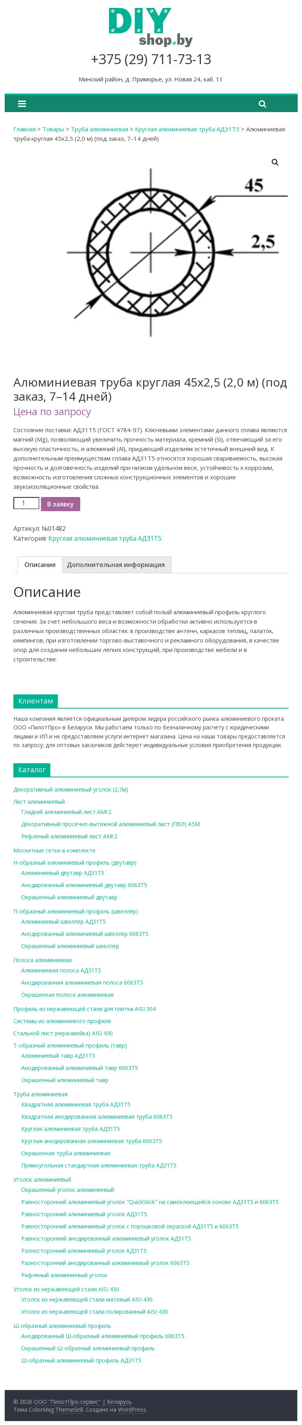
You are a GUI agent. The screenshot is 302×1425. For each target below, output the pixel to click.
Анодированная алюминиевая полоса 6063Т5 (82, 982)
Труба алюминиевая (99, 129)
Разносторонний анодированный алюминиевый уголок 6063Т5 (105, 1263)
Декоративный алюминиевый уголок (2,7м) (70, 789)
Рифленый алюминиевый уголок (64, 1275)
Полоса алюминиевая (42, 960)
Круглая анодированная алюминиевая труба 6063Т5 (91, 1141)
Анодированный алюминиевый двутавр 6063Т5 (84, 885)
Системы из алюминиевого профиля (62, 1021)
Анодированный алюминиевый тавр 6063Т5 (79, 1068)
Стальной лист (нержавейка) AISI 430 (63, 1033)
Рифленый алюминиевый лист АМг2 (69, 836)
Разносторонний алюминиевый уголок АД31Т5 (84, 1250)
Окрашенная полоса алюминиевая (67, 994)
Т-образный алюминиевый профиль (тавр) (70, 1045)
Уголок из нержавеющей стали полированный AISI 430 (94, 1311)
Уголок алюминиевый (42, 1179)
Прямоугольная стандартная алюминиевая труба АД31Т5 (99, 1165)
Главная (24, 129)
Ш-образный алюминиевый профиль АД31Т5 (81, 1360)
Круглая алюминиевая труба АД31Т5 (187, 129)
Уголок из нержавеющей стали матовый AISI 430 (87, 1299)
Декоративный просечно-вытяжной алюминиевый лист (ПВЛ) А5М (110, 824)
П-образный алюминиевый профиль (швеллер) (75, 911)
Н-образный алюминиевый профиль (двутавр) (74, 862)
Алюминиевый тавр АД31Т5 (58, 1055)
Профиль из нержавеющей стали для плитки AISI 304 (84, 1009)
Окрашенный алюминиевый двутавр (69, 897)
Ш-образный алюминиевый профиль (62, 1325)
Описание (40, 564)
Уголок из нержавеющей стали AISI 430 (66, 1289)
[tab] (40, 565)
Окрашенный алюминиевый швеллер (70, 946)
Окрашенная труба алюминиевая (65, 1153)
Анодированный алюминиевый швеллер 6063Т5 (85, 933)
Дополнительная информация (116, 564)
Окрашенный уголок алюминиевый (67, 1189)
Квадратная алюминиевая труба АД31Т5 (76, 1104)
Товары (53, 129)
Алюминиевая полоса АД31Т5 (61, 970)
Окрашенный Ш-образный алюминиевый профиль (88, 1348)
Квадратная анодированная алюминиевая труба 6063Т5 (97, 1116)
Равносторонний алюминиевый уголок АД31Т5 (84, 1214)
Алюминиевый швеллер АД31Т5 (63, 921)
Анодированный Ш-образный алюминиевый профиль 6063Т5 (102, 1336)
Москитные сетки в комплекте (54, 850)
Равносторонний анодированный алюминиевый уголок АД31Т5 (106, 1238)
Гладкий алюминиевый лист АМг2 (66, 812)
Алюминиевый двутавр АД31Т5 (62, 872)
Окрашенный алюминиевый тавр (65, 1080)
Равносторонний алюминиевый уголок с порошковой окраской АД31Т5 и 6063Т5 (130, 1226)
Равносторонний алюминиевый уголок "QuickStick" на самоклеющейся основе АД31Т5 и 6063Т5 (150, 1202)
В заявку (60, 504)
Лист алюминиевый (39, 801)
